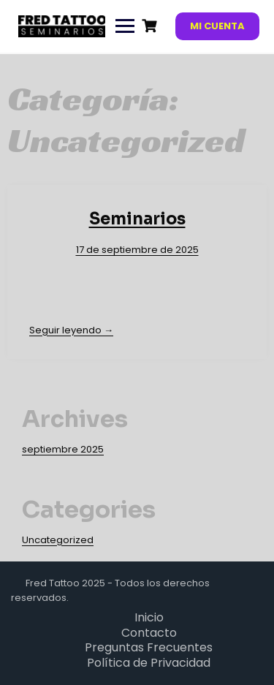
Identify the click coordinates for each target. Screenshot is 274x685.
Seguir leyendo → (71, 330)
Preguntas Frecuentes (149, 647)
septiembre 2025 (63, 449)
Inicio (149, 617)
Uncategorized (58, 540)
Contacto (149, 632)
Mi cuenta (217, 26)
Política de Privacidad (148, 662)
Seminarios (137, 219)
